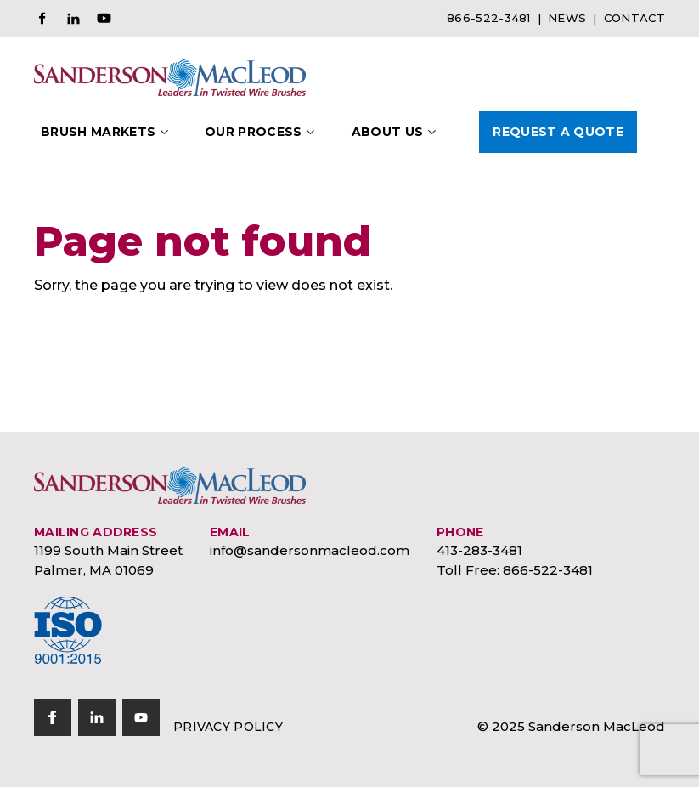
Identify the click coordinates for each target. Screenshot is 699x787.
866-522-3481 (489, 18)
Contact (634, 18)
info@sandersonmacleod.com (309, 550)
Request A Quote (558, 131)
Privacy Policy (228, 726)
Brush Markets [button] (98, 131)
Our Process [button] (253, 131)
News (567, 18)
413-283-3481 (479, 550)
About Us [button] (388, 131)
